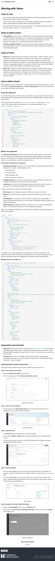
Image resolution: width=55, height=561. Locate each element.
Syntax (4, 215)
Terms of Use (51, 556)
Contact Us (37, 556)
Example (10, 215)
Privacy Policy (44, 556)
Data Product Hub (39, 348)
